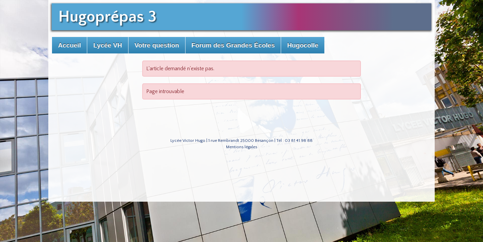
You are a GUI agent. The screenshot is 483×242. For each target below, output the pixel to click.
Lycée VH (107, 45)
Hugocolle (302, 45)
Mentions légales (241, 147)
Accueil (69, 45)
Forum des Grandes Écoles (233, 45)
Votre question (157, 45)
